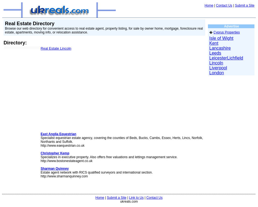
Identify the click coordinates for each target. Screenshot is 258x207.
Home (209, 5)
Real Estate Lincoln (56, 48)
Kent (213, 43)
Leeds (215, 53)
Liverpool (218, 68)
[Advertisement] (20, 82)
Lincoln (216, 63)
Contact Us (224, 5)
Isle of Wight (221, 38)
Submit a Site (244, 5)
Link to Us (136, 198)
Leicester (218, 58)
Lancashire (220, 48)
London (216, 72)
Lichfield (235, 58)
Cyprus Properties (226, 32)
